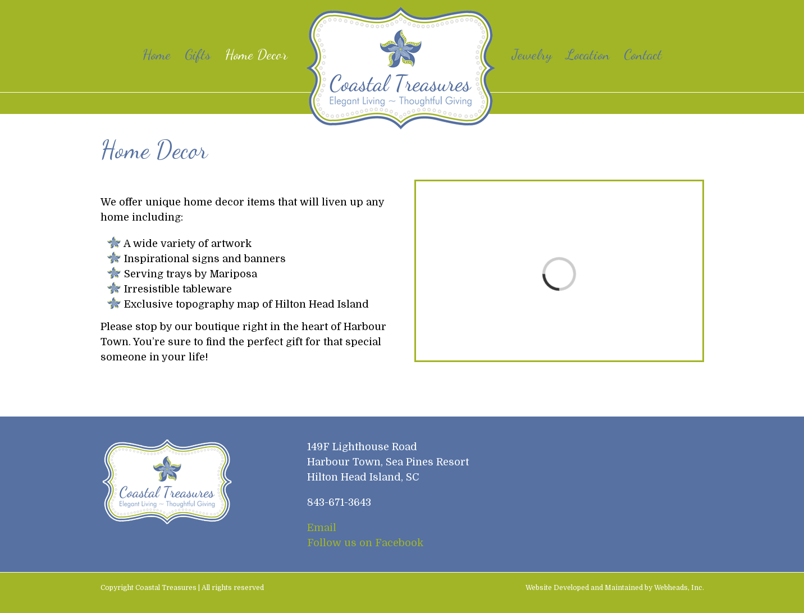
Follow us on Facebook (365, 542)
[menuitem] (164, 54)
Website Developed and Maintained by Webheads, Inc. (615, 588)
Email (321, 527)
